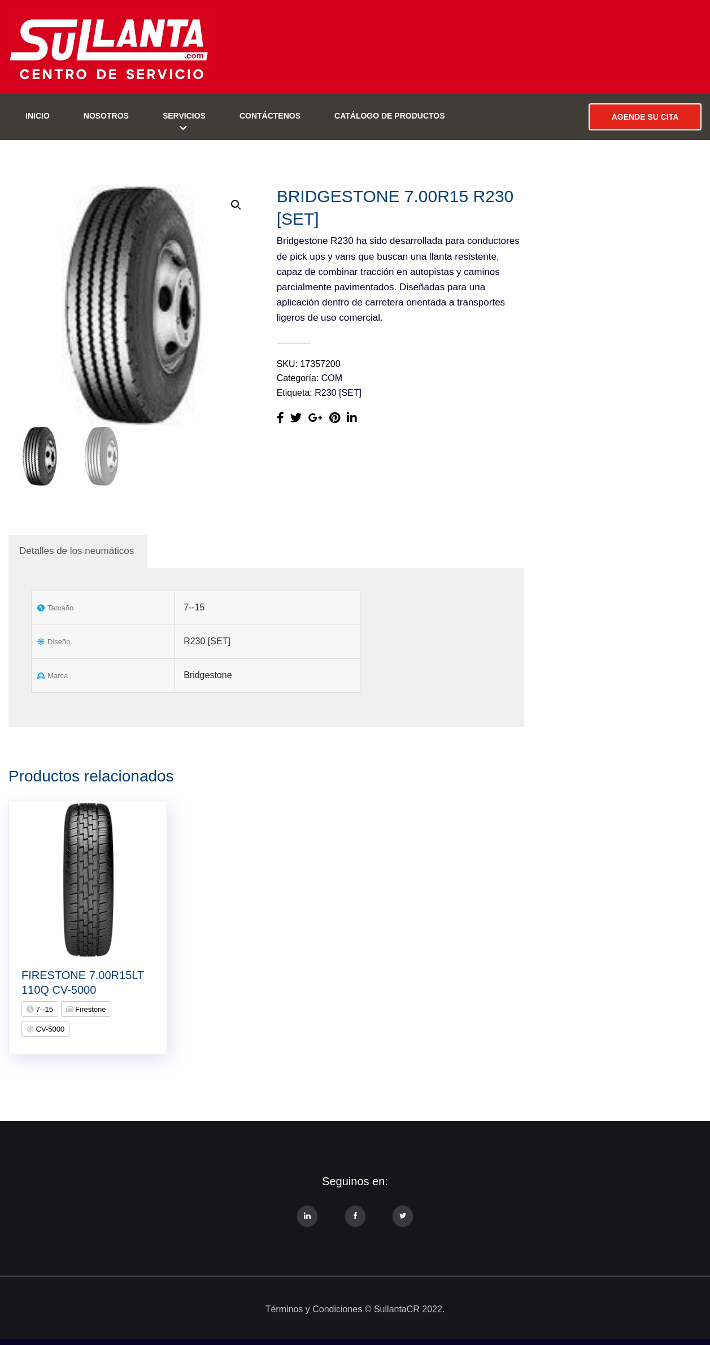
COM (331, 378)
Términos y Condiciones (314, 1309)
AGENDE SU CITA (645, 116)
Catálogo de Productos (389, 115)
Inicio (37, 115)
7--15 (43, 1009)
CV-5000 (49, 1029)
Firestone (89, 1009)
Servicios (184, 115)
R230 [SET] (338, 393)
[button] (236, 205)
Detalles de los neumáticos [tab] (76, 550)
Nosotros (106, 115)
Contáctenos (269, 115)
